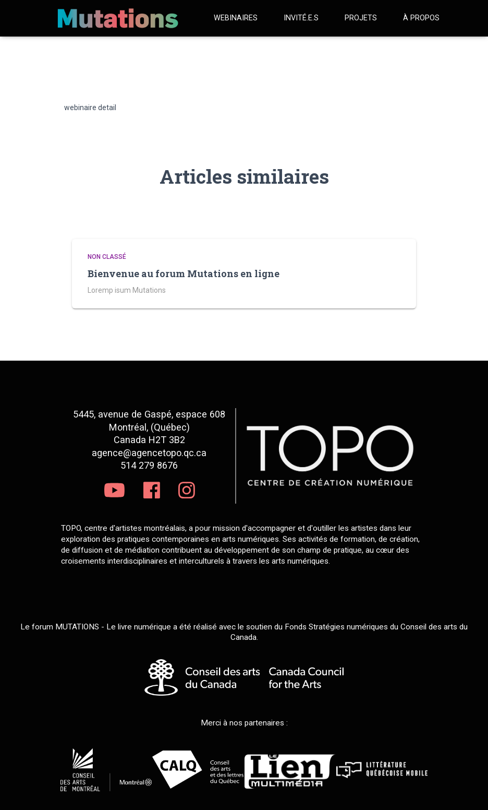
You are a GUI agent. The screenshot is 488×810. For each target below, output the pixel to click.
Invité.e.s (301, 18)
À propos (421, 18)
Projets (361, 18)
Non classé (107, 256)
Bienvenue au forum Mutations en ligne (183, 273)
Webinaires (236, 18)
